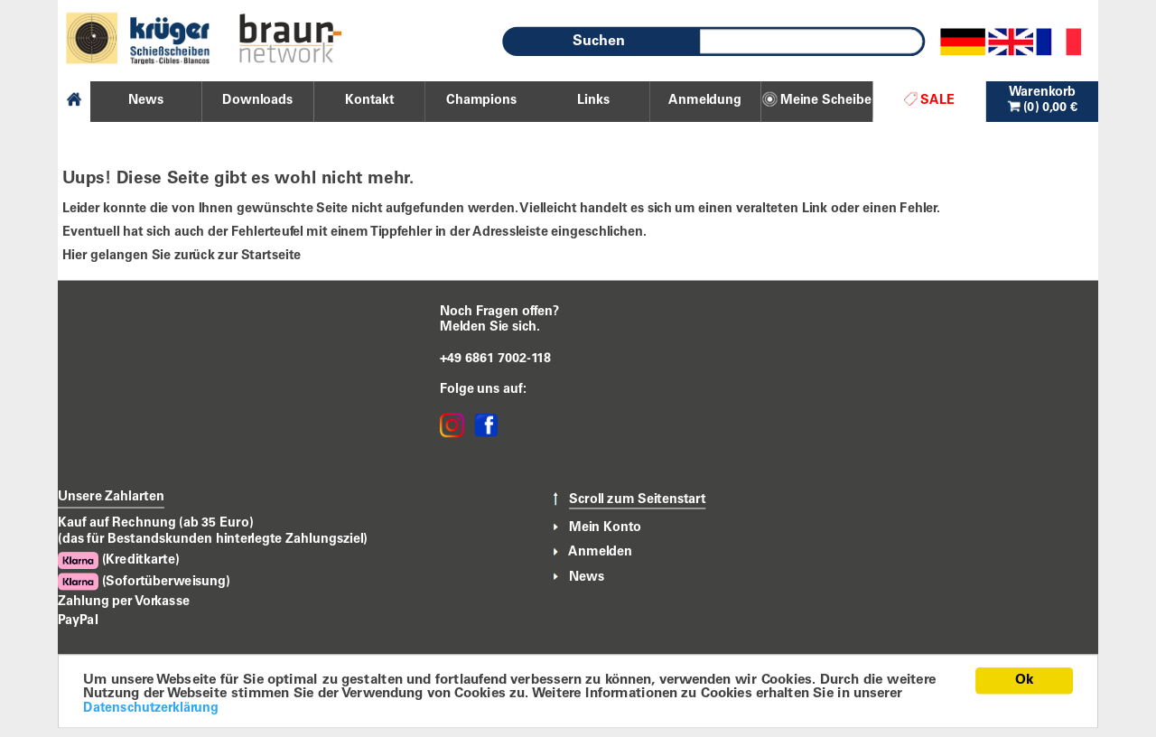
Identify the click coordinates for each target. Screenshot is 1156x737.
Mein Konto (605, 527)
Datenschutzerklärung (151, 708)
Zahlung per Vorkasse (124, 601)
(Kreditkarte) (118, 560)
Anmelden (600, 552)
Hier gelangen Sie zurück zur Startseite (182, 255)
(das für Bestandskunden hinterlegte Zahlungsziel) (213, 539)
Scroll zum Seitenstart (637, 499)
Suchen (599, 41)
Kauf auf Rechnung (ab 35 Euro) (155, 523)
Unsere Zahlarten (111, 497)
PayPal (78, 621)
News (586, 577)
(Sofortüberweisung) (144, 582)
